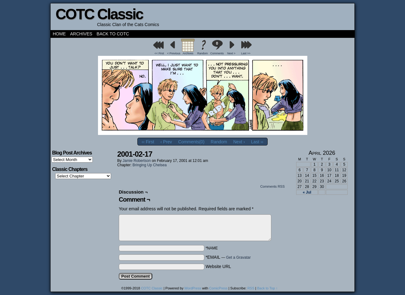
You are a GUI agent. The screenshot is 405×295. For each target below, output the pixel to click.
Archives (81, 33)
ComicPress (218, 288)
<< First (159, 53)
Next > (231, 53)
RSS (251, 288)
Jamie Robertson (136, 161)
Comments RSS (272, 186)
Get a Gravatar (238, 257)
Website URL (218, 266)
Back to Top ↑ (267, 288)
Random (202, 53)
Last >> (246, 53)
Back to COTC (113, 33)
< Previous (173, 53)
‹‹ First (148, 141)
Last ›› (257, 141)
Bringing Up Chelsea (149, 165)
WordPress (192, 288)
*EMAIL (228, 257)
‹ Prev (166, 141)
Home (59, 33)
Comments (217, 47)
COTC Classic (99, 14)
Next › (239, 141)
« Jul (307, 192)
